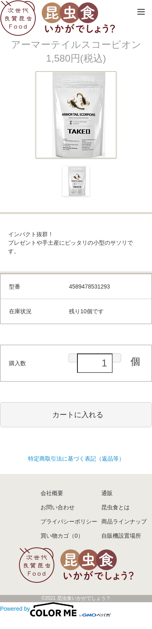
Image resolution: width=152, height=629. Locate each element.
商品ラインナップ (124, 521)
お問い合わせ (58, 507)
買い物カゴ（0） (62, 535)
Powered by (55, 608)
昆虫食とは (115, 507)
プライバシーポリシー (69, 521)
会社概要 (52, 493)
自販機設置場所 (121, 535)
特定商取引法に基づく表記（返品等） (76, 458)
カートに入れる (77, 415)
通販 (107, 493)
